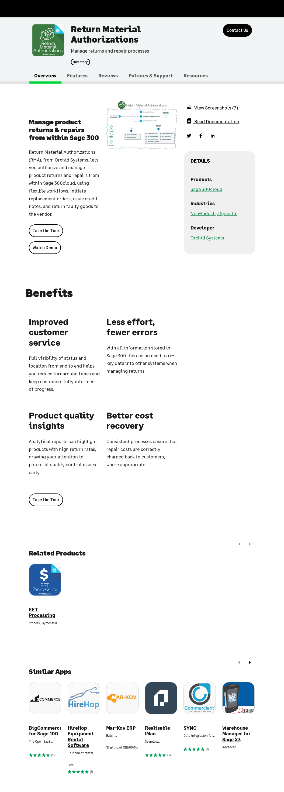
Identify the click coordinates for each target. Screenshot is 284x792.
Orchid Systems (207, 238)
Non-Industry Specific (214, 213)
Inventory (80, 62)
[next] (249, 544)
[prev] (239, 544)
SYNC (189, 728)
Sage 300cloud (206, 189)
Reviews (108, 75)
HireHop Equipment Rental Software (81, 736)
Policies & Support (151, 75)
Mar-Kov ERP (121, 728)
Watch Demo (45, 247)
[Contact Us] (237, 30)
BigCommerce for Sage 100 (45, 731)
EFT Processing (42, 612)
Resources (195, 75)
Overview (45, 75)
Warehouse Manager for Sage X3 (236, 733)
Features (77, 75)
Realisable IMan (157, 731)
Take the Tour (46, 230)
